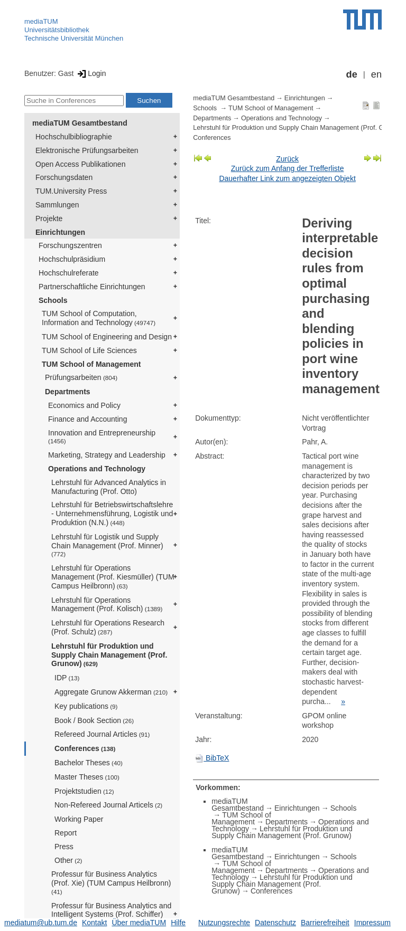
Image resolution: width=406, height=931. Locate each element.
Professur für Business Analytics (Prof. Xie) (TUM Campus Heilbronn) (112, 882)
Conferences (84, 748)
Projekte (48, 218)
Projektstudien (84, 791)
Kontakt (94, 922)
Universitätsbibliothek (56, 30)
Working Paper (78, 819)
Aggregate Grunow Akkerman (111, 692)
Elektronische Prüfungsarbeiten (87, 150)
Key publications (85, 706)
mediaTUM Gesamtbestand (79, 123)
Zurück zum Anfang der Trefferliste (287, 168)
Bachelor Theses (88, 762)
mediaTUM (41, 21)
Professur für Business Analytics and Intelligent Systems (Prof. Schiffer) (111, 914)
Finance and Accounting (87, 419)
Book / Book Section (94, 720)
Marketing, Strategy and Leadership (106, 455)
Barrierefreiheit (325, 922)
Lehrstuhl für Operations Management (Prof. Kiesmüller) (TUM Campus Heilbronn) (112, 577)
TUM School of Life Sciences (89, 350)
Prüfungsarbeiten (81, 377)
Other (68, 860)
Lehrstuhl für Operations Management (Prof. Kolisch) (106, 604)
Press (63, 846)
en (376, 74)
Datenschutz (275, 922)
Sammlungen (57, 205)
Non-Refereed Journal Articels (108, 805)
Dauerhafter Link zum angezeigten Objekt (287, 178)
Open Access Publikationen (80, 164)
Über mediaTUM (139, 922)
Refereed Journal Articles (102, 734)
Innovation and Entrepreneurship (101, 437)
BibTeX (212, 758)
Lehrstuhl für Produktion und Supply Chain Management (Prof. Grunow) (109, 655)
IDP (66, 677)
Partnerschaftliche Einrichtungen (92, 286)
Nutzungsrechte (224, 922)
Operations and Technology (96, 468)
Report (65, 833)
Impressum (372, 922)
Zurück (287, 159)
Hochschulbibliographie (73, 136)
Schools (53, 300)
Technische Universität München (73, 38)
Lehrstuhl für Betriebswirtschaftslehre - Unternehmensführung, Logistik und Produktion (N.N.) (112, 513)
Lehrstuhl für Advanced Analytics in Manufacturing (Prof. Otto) (108, 487)
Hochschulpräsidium (72, 259)
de (351, 74)
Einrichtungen (60, 232)
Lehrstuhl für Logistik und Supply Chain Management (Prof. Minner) (107, 545)
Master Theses (86, 777)
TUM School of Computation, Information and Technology (98, 318)
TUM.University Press (71, 191)
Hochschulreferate (69, 273)
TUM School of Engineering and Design (107, 336)
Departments (67, 391)
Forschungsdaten (64, 177)
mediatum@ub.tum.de (40, 922)
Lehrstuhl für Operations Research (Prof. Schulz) (107, 627)
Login (91, 73)
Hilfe (178, 922)
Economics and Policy (84, 405)
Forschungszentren (70, 245)
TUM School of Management (91, 364)
